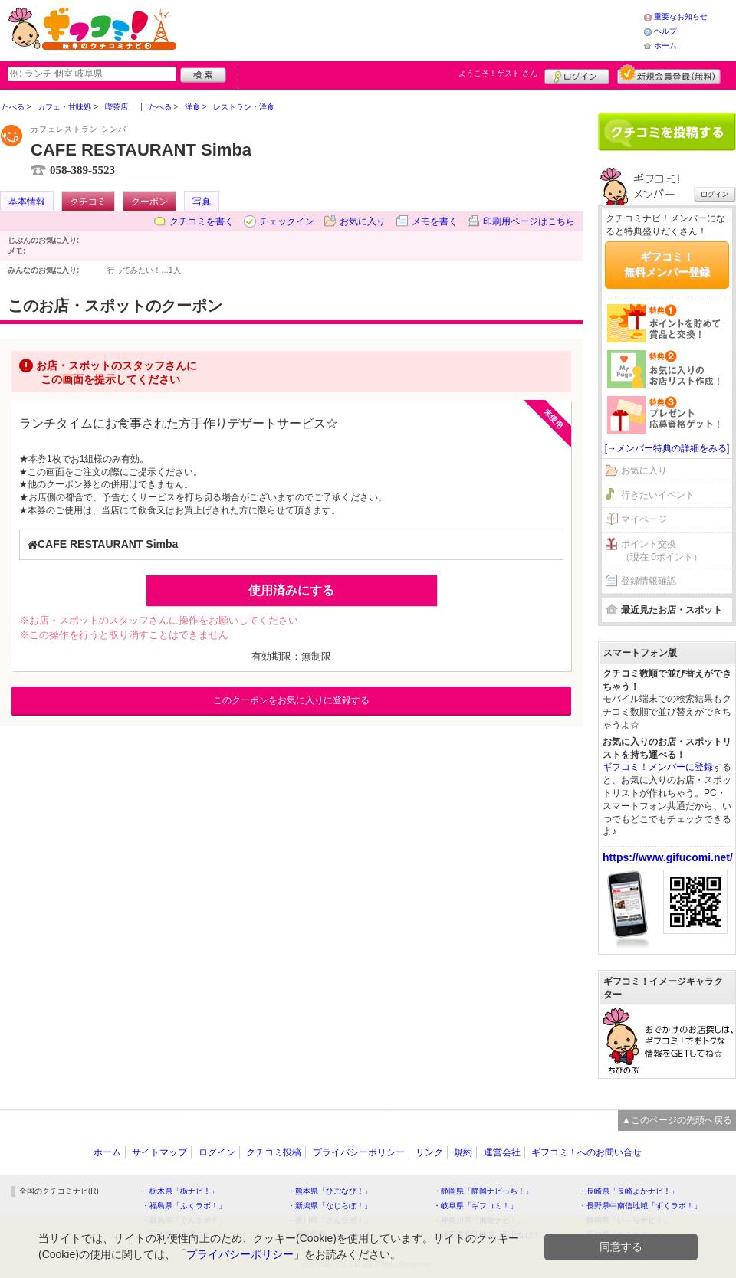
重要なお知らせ (681, 16)
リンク (429, 1152)
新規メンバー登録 (669, 74)
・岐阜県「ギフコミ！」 (475, 1205)
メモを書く (435, 221)
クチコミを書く (201, 221)
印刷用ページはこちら (529, 221)
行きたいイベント (658, 495)
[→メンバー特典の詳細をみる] (667, 448)
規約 (463, 1152)
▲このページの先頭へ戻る (677, 1120)
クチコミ (88, 201)
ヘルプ (665, 31)
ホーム (665, 45)
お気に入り (363, 221)
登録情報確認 (648, 580)
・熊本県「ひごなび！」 (330, 1191)
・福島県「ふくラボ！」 (184, 1205)
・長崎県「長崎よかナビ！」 (628, 1191)
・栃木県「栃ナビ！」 (180, 1191)
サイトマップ (159, 1152)
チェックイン (286, 221)
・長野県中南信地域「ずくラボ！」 (640, 1205)
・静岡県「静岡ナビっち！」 (483, 1191)
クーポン (149, 201)
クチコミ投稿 (273, 1152)
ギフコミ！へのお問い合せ (586, 1152)
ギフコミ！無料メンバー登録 (667, 264)
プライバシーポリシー (359, 1152)
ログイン (577, 74)
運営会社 (502, 1152)
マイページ (644, 519)
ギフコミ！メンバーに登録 (658, 767)
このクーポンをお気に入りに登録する (291, 700)
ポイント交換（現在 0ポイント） (661, 550)
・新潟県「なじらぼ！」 (330, 1205)
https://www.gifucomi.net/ (668, 857)
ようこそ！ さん (497, 73)
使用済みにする (291, 590)
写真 (201, 201)
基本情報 (26, 201)
